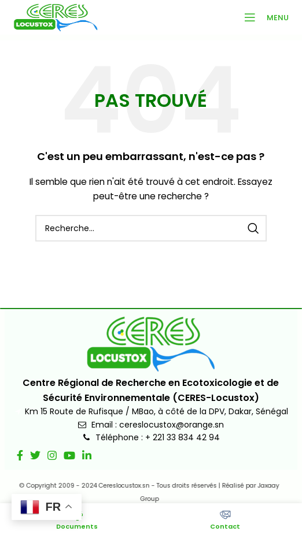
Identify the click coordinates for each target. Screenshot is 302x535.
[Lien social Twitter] (35, 455)
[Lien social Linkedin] (87, 455)
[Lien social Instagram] (52, 455)
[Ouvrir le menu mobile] (263, 17)
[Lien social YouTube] (69, 455)
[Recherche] (151, 228)
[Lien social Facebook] (20, 455)
